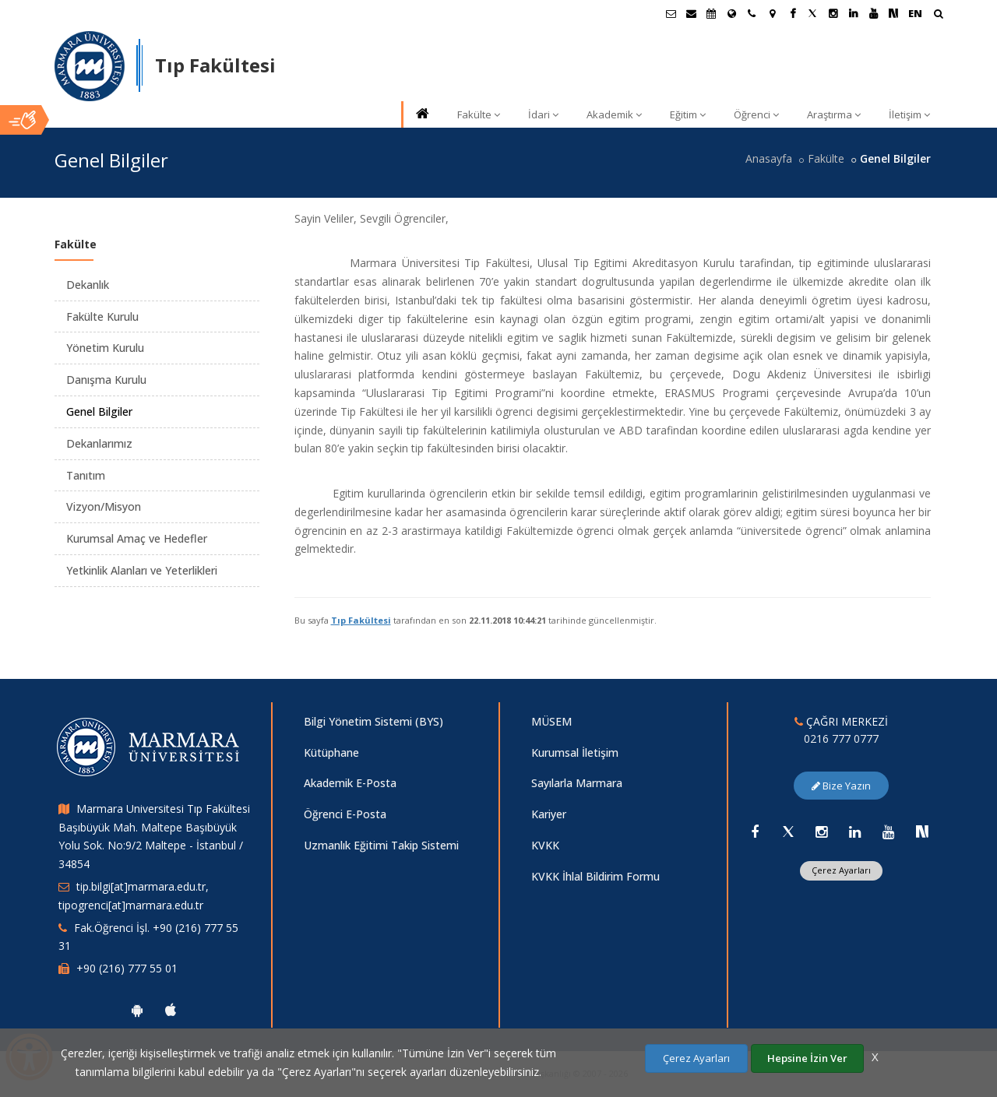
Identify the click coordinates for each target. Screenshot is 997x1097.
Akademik (614, 114)
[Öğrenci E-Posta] (670, 13)
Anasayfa (768, 158)
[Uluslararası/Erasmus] (731, 13)
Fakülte (478, 114)
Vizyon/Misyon (103, 506)
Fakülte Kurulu (102, 316)
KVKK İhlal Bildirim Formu (595, 876)
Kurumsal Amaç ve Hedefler (136, 538)
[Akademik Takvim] (711, 13)
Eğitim (688, 114)
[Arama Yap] (938, 15)
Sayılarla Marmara (576, 782)
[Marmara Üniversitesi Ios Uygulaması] (170, 1009)
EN (915, 13)
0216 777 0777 (841, 738)
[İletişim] (751, 13)
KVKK (545, 845)
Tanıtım (85, 475)
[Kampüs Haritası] (772, 13)
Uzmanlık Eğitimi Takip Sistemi (381, 845)
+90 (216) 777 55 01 (127, 968)
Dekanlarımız (99, 443)
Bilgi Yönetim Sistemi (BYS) (373, 721)
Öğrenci (756, 114)
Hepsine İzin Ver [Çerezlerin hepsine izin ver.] (807, 1058)
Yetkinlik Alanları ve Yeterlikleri (141, 570)
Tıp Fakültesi (361, 620)
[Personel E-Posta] (691, 13)
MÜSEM (551, 721)
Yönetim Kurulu (105, 347)
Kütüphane (331, 752)
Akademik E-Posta (350, 782)
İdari (543, 114)
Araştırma (834, 114)
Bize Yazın (841, 786)
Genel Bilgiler (99, 411)
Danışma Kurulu (106, 379)
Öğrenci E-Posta (345, 814)
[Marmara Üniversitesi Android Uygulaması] (137, 1009)
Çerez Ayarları (841, 870)
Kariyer (548, 814)
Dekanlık (87, 284)
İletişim (909, 114)
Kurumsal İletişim (574, 752)
